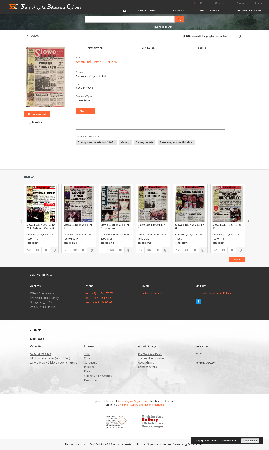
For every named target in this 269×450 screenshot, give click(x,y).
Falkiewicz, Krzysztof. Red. (91, 76)
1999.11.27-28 (84, 88)
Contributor (91, 362)
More (237, 259)
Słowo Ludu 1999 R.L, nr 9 (152, 226)
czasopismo (83, 100)
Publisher (89, 367)
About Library (210, 10)
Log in (198, 353)
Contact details (147, 367)
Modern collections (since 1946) (50, 358)
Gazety (125, 142)
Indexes (178, 10)
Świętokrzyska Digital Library (133, 401)
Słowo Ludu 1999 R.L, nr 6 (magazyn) (115, 226)
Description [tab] (95, 48)
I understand (250, 440)
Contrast (220, 3)
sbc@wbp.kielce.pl (151, 293)
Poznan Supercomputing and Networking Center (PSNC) (170, 444)
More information (228, 441)
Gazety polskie (144, 142)
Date (87, 371)
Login (258, 3)
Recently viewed (249, 10)
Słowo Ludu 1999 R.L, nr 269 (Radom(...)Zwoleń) (40, 226)
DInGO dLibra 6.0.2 (101, 444)
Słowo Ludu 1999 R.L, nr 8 (189, 226)
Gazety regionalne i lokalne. (176, 142)
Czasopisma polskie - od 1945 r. (96, 142)
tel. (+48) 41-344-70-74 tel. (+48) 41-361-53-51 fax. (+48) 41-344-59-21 (99, 297)
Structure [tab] (201, 48)
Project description (150, 353)
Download (35, 122)
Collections (147, 10)
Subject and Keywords (98, 376)
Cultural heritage (40, 353)
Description (91, 380)
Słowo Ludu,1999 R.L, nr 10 (226, 226)
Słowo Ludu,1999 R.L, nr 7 (78, 226)
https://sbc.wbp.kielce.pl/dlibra (213, 293)
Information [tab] (148, 48)
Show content (37, 114)
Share (240, 3)
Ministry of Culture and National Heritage (141, 404)
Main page (37, 339)
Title (86, 353)
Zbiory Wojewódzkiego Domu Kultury (53, 362)
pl (201, 3)
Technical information (151, 358)
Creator (89, 358)
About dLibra (146, 362)
